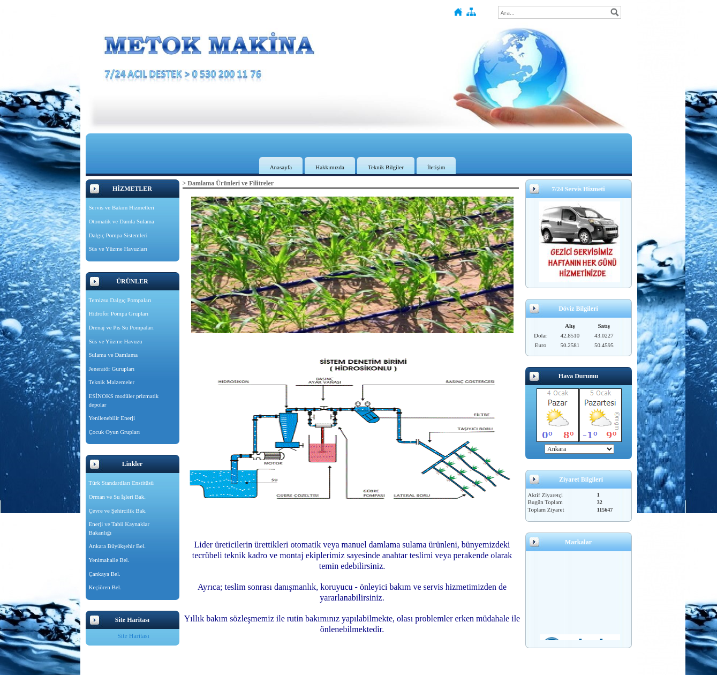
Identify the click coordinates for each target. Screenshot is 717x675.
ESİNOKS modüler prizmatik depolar (124, 400)
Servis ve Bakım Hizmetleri (122, 207)
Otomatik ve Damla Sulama (122, 221)
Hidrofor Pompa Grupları (119, 313)
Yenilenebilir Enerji (112, 418)
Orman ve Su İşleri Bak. (117, 496)
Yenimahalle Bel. (109, 560)
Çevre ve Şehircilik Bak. (118, 510)
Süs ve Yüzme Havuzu (115, 341)
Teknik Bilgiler (386, 167)
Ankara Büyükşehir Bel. (117, 546)
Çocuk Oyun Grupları (114, 432)
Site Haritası (133, 636)
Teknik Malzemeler (112, 382)
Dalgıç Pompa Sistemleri (118, 235)
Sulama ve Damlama (113, 354)
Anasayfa (281, 167)
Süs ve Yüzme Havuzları (118, 248)
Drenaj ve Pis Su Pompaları (121, 327)
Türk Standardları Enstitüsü (121, 482)
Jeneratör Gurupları (112, 368)
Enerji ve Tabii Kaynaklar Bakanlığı (119, 528)
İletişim (436, 167)
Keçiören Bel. (105, 587)
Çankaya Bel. (104, 574)
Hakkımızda (329, 167)
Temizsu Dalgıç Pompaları (120, 300)
